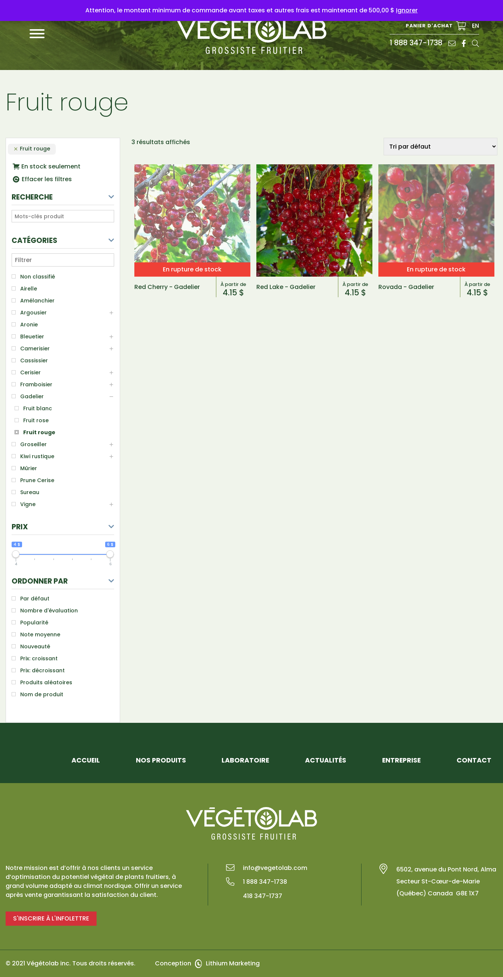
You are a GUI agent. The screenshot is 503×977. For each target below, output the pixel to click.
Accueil (85, 760)
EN (475, 25)
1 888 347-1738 (416, 43)
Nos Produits (161, 760)
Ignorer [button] (407, 10)
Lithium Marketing (233, 963)
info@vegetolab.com (275, 868)
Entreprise (401, 760)
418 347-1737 (262, 896)
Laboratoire (245, 760)
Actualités (325, 760)
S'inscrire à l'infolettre (51, 918)
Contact (474, 760)
